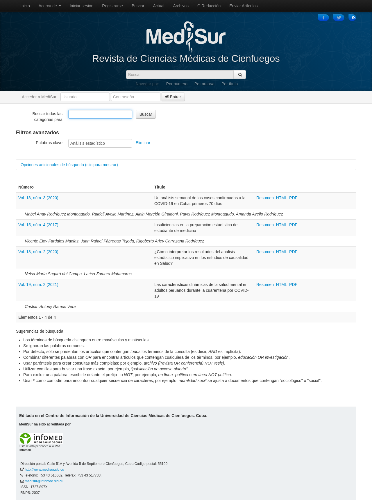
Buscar (138, 5)
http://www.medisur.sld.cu (44, 470)
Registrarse (112, 5)
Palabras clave (49, 142)
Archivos (181, 5)
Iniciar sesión (82, 5)
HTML (281, 197)
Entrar (173, 97)
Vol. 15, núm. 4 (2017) (38, 224)
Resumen (265, 197)
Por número (176, 83)
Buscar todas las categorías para (48, 116)
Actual (158, 5)
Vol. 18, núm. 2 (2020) (38, 251)
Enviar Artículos (243, 5)
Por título (229, 83)
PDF (293, 197)
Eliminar (143, 142)
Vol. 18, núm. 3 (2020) (38, 197)
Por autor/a (204, 83)
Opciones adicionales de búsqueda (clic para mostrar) (69, 164)
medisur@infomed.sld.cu (44, 481)
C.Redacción (209, 5)
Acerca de (50, 5)
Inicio (25, 5)
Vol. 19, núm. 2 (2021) (38, 284)
